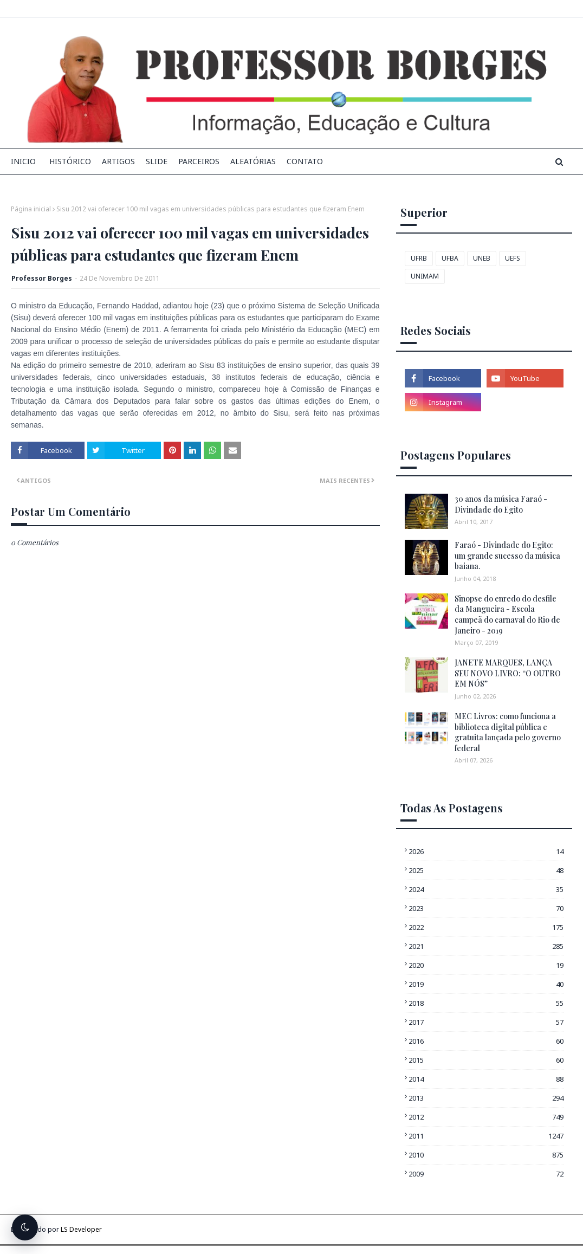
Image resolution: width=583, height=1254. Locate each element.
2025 (486, 870)
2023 (486, 908)
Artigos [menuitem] (118, 161)
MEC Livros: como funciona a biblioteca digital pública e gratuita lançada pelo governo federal (508, 732)
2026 (486, 851)
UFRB (419, 258)
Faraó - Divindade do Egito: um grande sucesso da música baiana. (507, 555)
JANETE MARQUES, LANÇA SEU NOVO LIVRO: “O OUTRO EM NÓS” (508, 673)
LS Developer (81, 1229)
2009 (486, 1174)
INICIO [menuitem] (23, 161)
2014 (486, 1079)
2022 (486, 927)
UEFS (512, 258)
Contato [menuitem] (305, 161)
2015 (486, 1060)
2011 (486, 1136)
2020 (486, 965)
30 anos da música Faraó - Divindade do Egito (501, 504)
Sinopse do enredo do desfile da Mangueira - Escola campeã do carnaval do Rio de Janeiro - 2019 (507, 614)
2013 (486, 1098)
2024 (486, 889)
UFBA (450, 258)
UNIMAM (425, 276)
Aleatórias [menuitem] (253, 161)
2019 (486, 984)
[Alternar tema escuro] (25, 1227)
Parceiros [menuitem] (198, 161)
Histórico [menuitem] (70, 161)
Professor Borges (41, 278)
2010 (486, 1155)
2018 (486, 1003)
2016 (486, 1041)
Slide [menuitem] (156, 161)
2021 (486, 946)
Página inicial (31, 209)
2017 (486, 1022)
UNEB (481, 258)
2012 (486, 1117)
